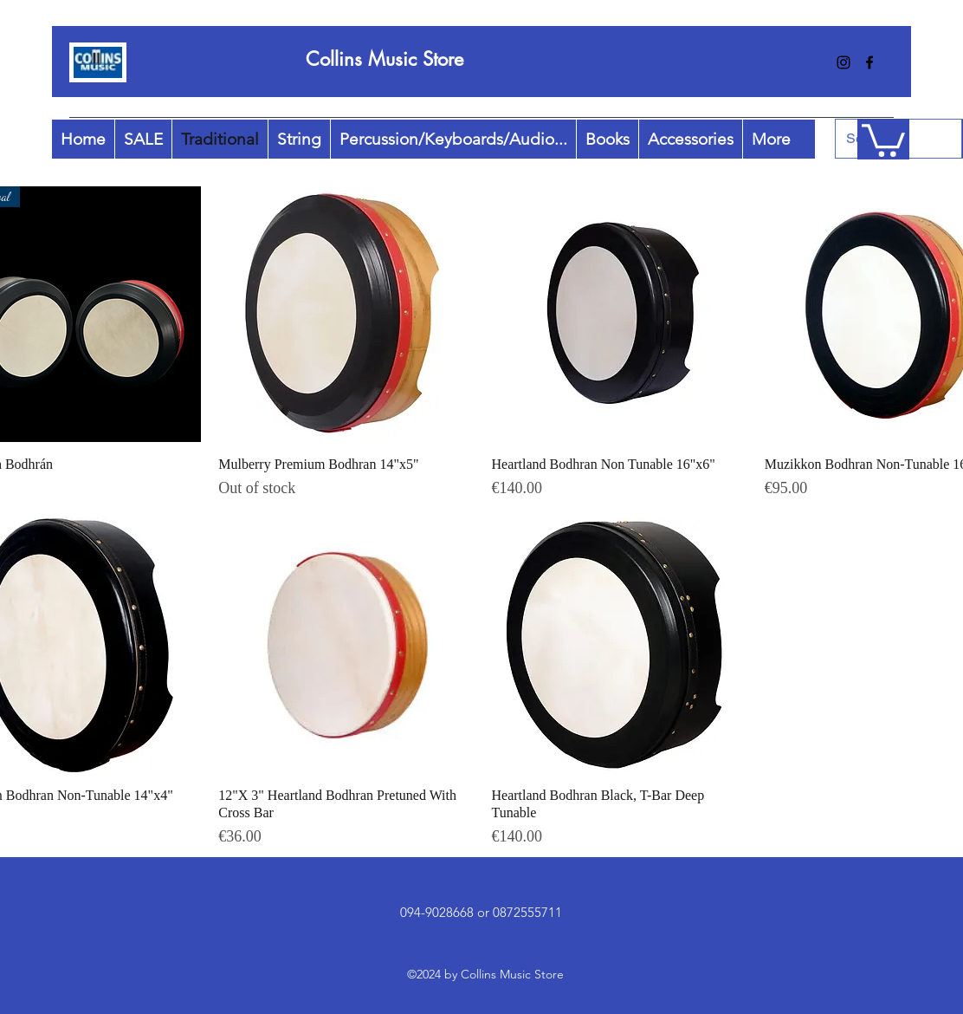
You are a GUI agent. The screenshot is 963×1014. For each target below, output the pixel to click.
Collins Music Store (384, 59)
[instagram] (843, 62)
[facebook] (869, 62)
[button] (883, 138)
